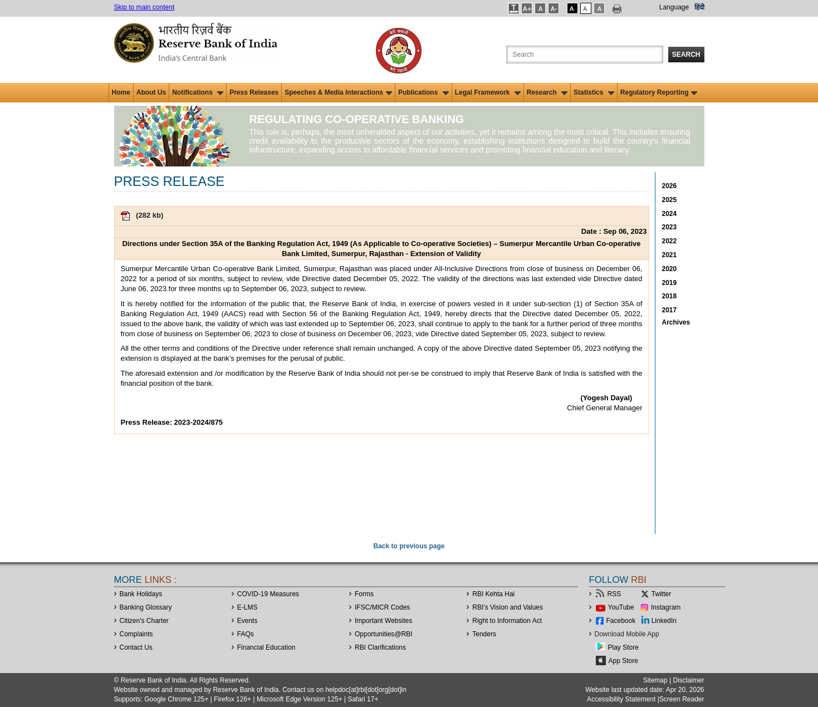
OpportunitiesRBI (384, 634)
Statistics (594, 92)
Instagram (665, 607)
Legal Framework (488, 92)
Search (686, 54)
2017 (669, 310)
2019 (669, 283)
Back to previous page (408, 546)
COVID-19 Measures (268, 594)
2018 (669, 296)
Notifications (197, 92)
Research (547, 92)
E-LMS (247, 607)
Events (247, 621)
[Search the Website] (584, 54)
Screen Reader (681, 699)
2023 (669, 227)
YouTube (621, 607)
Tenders (484, 634)
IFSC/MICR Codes (382, 607)
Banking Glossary (146, 607)
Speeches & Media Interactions (338, 92)
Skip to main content (144, 7)
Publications (423, 92)
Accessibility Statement (621, 699)
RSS (614, 594)
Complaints (136, 634)
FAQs (245, 634)
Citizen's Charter (144, 621)
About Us (151, 92)
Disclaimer (688, 680)
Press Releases (253, 92)
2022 (669, 241)
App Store (623, 661)
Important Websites (383, 621)
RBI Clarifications (380, 647)
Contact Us (136, 647)
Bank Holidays (141, 594)
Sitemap (655, 680)
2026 (669, 186)
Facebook (621, 621)
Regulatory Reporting (659, 92)
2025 (669, 200)
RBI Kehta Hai (493, 594)
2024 (669, 214)
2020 (669, 269)
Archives (676, 322)
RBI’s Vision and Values (507, 607)
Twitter (661, 594)
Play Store (623, 647)
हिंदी (699, 7)
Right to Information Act (507, 621)
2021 (669, 255)
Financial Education (266, 647)
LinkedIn (664, 621)
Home (121, 92)
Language (674, 7)
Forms (364, 594)
